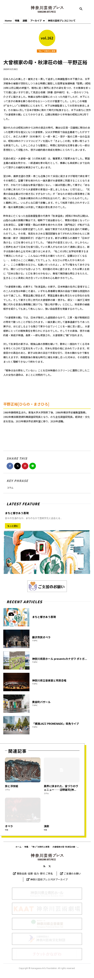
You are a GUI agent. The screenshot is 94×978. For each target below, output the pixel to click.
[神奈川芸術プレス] (47, 9)
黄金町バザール (41, 702)
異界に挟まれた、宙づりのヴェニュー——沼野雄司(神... (61, 788)
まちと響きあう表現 (17, 513)
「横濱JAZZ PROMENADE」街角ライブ (55, 724)
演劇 (46, 826)
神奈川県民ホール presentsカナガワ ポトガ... (59, 659)
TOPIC (35, 640)
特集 (6, 830)
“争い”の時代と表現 (46, 51)
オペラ (9, 826)
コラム (10, 487)
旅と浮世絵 (11, 786)
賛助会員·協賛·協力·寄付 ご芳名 (35, 873)
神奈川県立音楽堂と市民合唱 (49, 680)
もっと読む (12, 525)
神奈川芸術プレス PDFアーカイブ (49, 879)
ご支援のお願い (72, 873)
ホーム (18, 846)
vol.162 (47, 37)
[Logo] (47, 856)
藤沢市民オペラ (41, 637)
